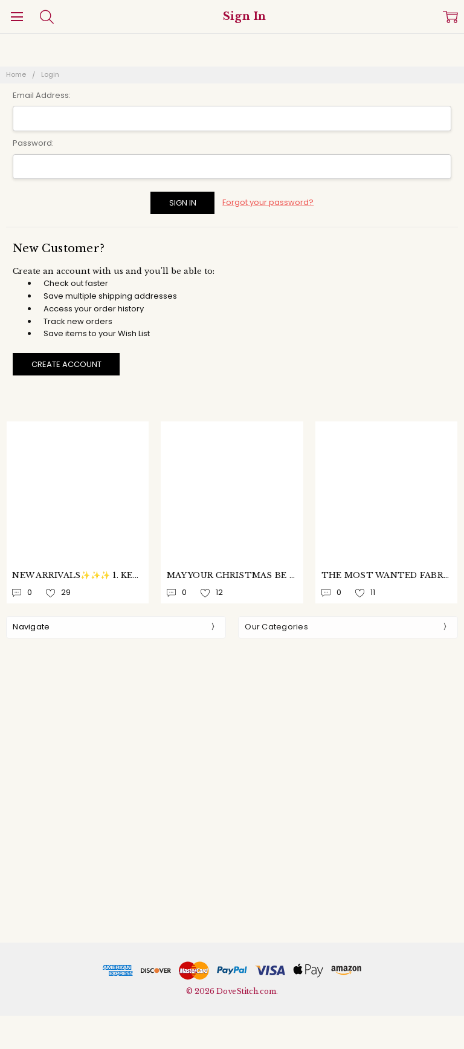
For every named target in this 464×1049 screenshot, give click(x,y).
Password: (33, 143)
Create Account (66, 364)
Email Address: (42, 95)
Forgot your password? (268, 202)
